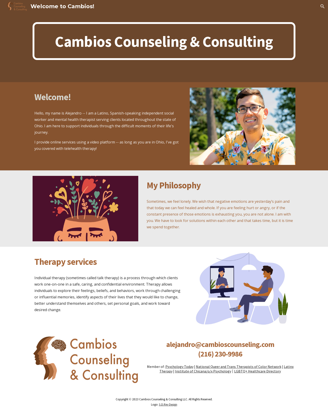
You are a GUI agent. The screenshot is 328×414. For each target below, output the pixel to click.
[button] (322, 6)
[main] (164, 41)
